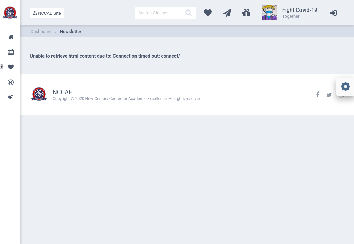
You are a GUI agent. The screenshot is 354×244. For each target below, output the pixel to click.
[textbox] (165, 13)
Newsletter (70, 31)
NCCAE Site (47, 13)
